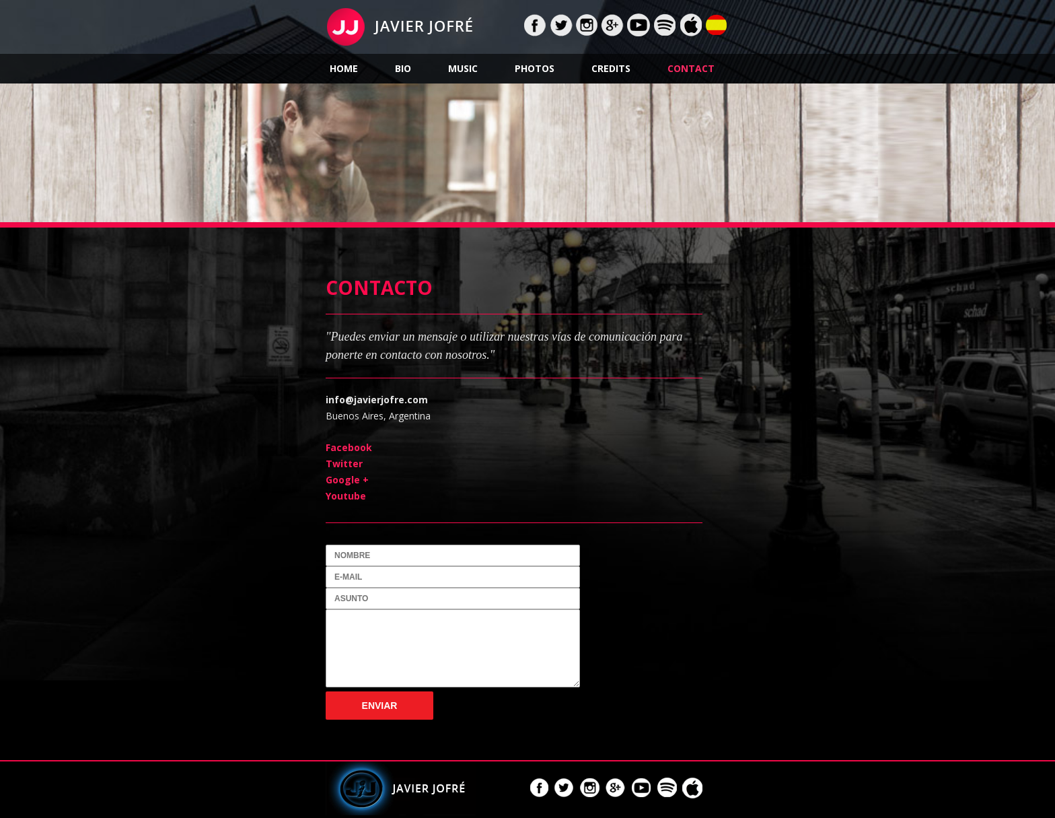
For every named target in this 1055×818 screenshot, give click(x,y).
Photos (534, 68)
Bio (403, 68)
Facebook (349, 447)
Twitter (344, 463)
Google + (347, 479)
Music (463, 68)
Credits (610, 68)
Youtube (346, 495)
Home (344, 68)
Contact (691, 68)
